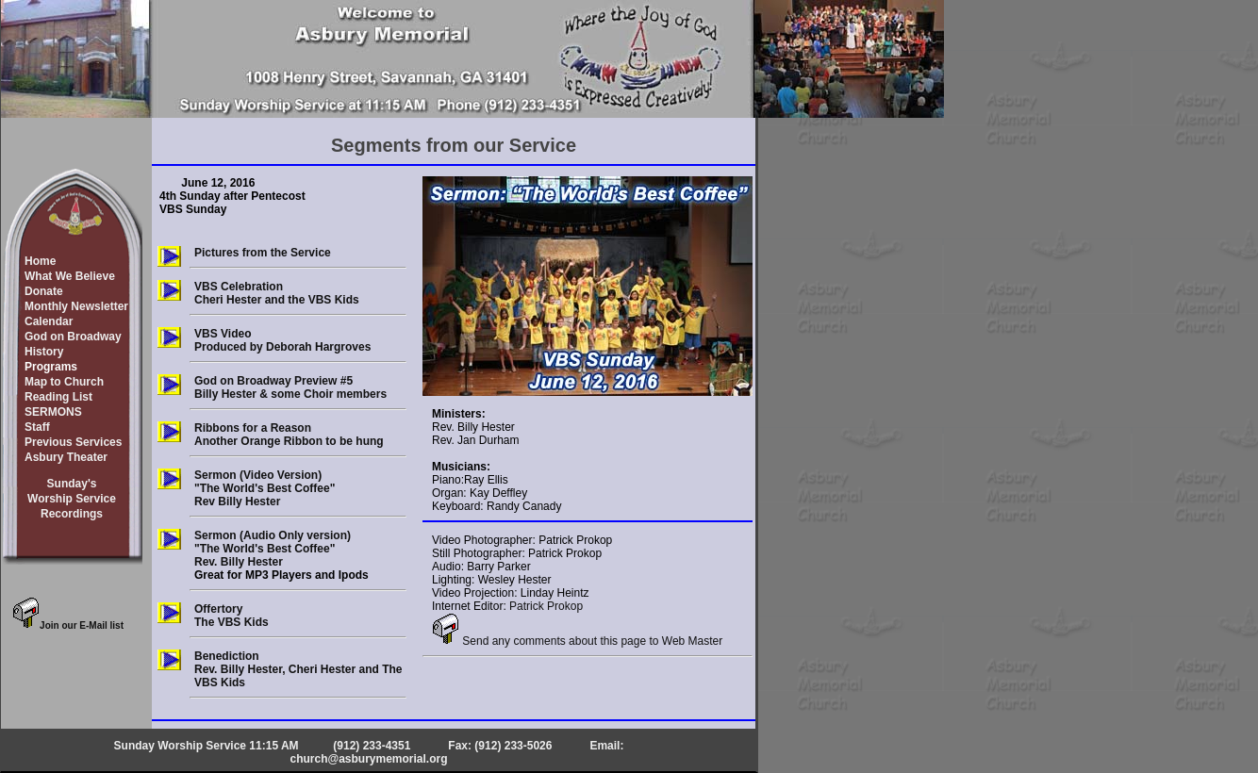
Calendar (49, 321)
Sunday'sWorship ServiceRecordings (71, 498)
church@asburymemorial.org (368, 758)
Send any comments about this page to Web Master (577, 641)
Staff (37, 427)
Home (40, 261)
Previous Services (73, 442)
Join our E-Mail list (68, 625)
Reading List (58, 396)
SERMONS (53, 412)
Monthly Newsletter (76, 306)
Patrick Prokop (546, 606)
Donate (44, 291)
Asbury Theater (66, 457)
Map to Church (64, 381)
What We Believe (70, 276)
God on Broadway (73, 336)
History (44, 351)
